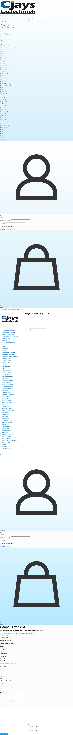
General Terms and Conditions (8, 663)
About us (2, 660)
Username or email (5, 695)
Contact (2, 649)
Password (3, 698)
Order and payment (5, 637)
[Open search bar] (29, 724)
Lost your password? (5, 704)
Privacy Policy (3, 667)
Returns (2, 646)
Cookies (2, 673)
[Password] (15, 698)
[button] (36, 642)
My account (3, 656)
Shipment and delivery (6, 640)
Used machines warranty (6, 643)
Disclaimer (3, 670)
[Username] (20, 695)
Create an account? (5, 706)
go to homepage (29, 633)
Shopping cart (4, 653)
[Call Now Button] (4, 734)
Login (12, 701)
